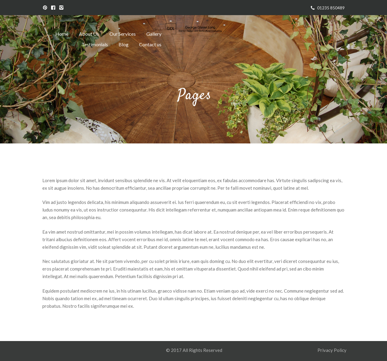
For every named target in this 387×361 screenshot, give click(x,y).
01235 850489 (331, 7)
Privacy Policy (332, 350)
